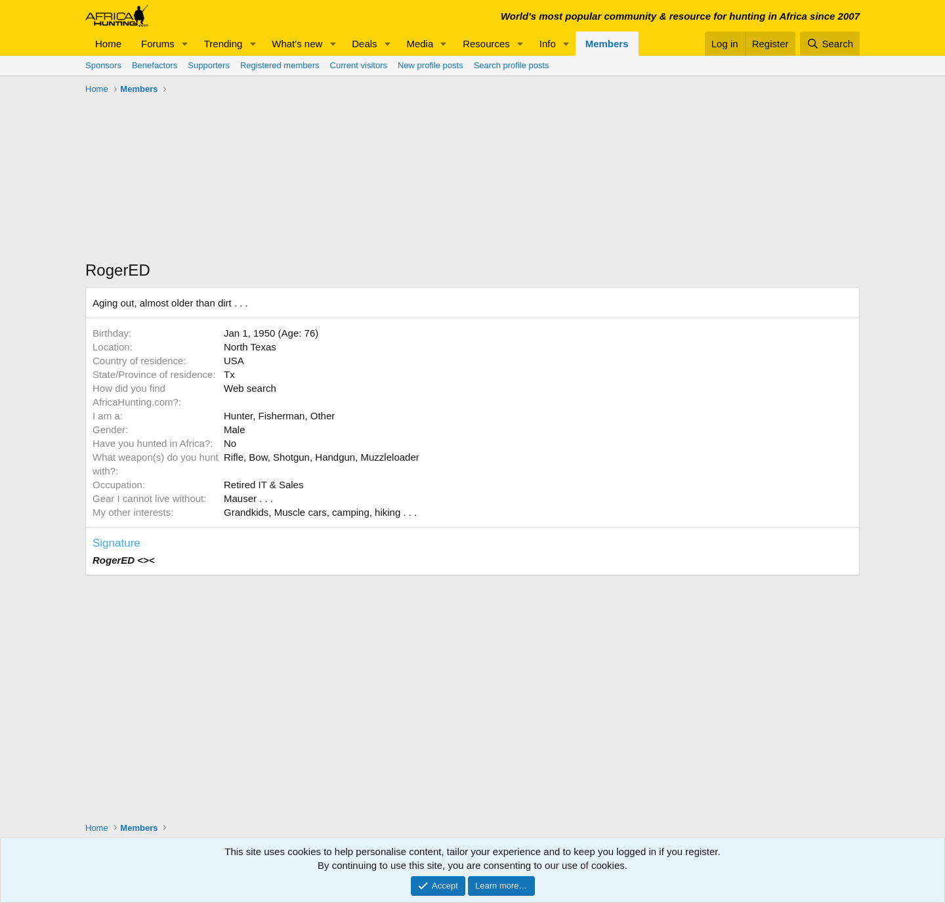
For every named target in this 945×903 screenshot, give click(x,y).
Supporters (209, 65)
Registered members (280, 65)
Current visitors (358, 65)
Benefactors (154, 65)
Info (547, 43)
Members (607, 43)
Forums (158, 43)
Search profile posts (511, 65)
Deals (364, 43)
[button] (185, 44)
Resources (486, 43)
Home (108, 43)
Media (419, 43)
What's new (297, 43)
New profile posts (430, 65)
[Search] (830, 44)
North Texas (250, 346)
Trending (223, 43)
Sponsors (103, 65)
